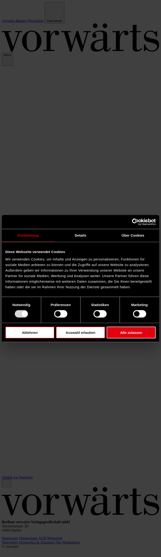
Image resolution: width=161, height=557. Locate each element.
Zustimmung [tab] (28, 235)
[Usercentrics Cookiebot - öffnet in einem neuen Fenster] (135, 222)
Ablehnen (30, 332)
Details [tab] (80, 235)
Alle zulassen (131, 332)
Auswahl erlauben (80, 332)
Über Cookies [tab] (133, 235)
